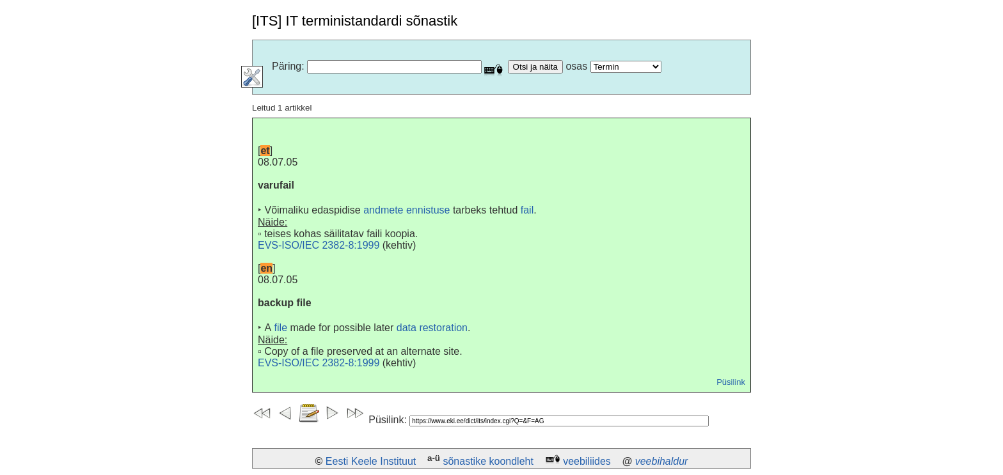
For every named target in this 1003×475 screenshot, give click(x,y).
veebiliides (587, 461)
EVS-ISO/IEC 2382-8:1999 (318, 245)
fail (527, 210)
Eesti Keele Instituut (371, 461)
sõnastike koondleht (488, 461)
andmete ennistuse (406, 210)
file (280, 327)
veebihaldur (661, 461)
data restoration (432, 327)
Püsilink (730, 382)
